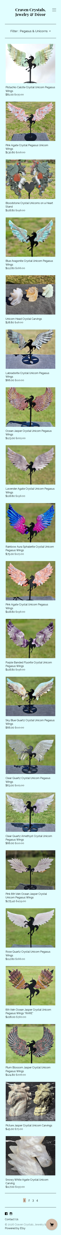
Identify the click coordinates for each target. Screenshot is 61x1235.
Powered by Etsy (15, 1228)
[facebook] (6, 1214)
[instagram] (11, 1214)
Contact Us (11, 1219)
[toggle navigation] (54, 10)
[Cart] (51, 1224)
